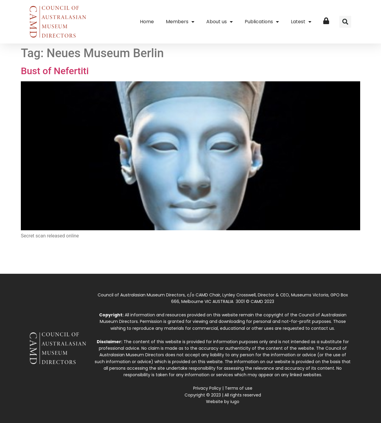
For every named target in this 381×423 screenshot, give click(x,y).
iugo (234, 402)
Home (147, 21)
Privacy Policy (207, 388)
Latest (301, 21)
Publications (262, 21)
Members (180, 21)
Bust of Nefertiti (55, 71)
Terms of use (238, 388)
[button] (345, 22)
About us (219, 21)
